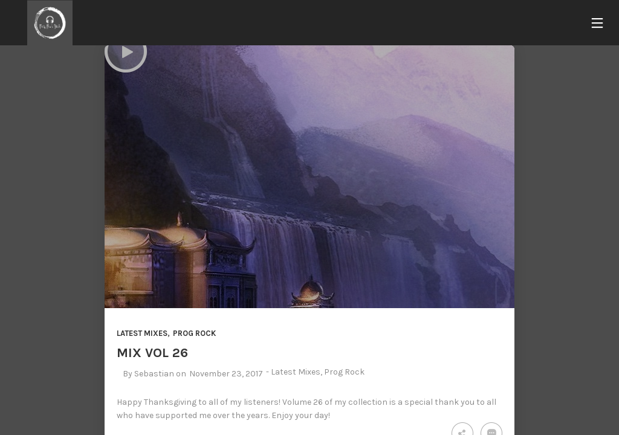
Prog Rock (194, 333)
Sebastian (154, 374)
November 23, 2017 (226, 374)
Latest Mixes (142, 333)
